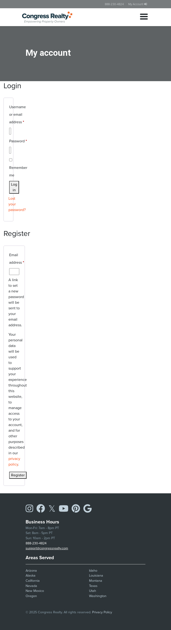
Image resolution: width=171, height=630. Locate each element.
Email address (16, 258)
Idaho (93, 570)
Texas (93, 585)
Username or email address (17, 114)
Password (18, 140)
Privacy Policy (102, 612)
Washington (97, 595)
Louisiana (96, 575)
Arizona (31, 570)
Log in (14, 187)
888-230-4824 (114, 4)
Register (18, 475)
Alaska (30, 575)
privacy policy (14, 461)
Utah (92, 590)
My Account (137, 4)
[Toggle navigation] (144, 17)
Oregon (31, 595)
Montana (95, 580)
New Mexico (35, 590)
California (33, 580)
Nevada (31, 585)
